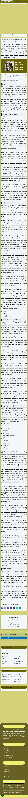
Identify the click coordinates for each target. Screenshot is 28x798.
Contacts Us (6, 750)
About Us (6, 748)
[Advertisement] (14, 19)
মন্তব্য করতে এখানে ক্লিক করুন (14, 638)
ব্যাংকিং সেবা (6, 776)
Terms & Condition (8, 755)
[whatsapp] (18, 2)
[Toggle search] (24, 1)
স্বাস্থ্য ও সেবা (6, 774)
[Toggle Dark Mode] (21, 1)
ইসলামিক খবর (7, 769)
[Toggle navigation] (26, 2)
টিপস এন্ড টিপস (7, 771)
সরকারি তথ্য (6, 767)
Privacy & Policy (8, 757)
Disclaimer (6, 753)
